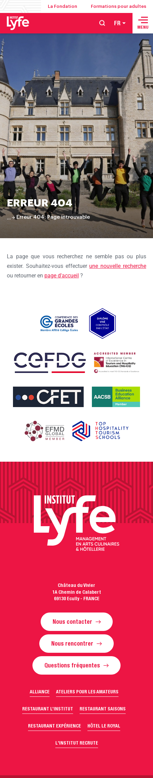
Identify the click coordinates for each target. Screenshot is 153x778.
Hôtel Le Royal (103, 726)
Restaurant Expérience (54, 726)
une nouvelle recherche (117, 266)
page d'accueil (61, 275)
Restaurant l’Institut (47, 708)
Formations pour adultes (118, 6)
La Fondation (62, 6)
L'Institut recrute (76, 743)
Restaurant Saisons (103, 708)
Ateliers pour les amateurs (87, 691)
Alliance (40, 691)
